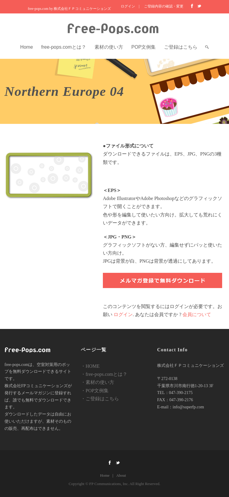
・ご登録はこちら (100, 398)
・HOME (90, 366)
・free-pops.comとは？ (104, 374)
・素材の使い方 (97, 382)
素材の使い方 (109, 47)
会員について (196, 314)
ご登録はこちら (180, 47)
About (121, 475)
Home (26, 47)
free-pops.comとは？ (63, 47)
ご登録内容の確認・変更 (163, 6)
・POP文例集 (95, 390)
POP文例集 (143, 47)
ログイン (128, 6)
